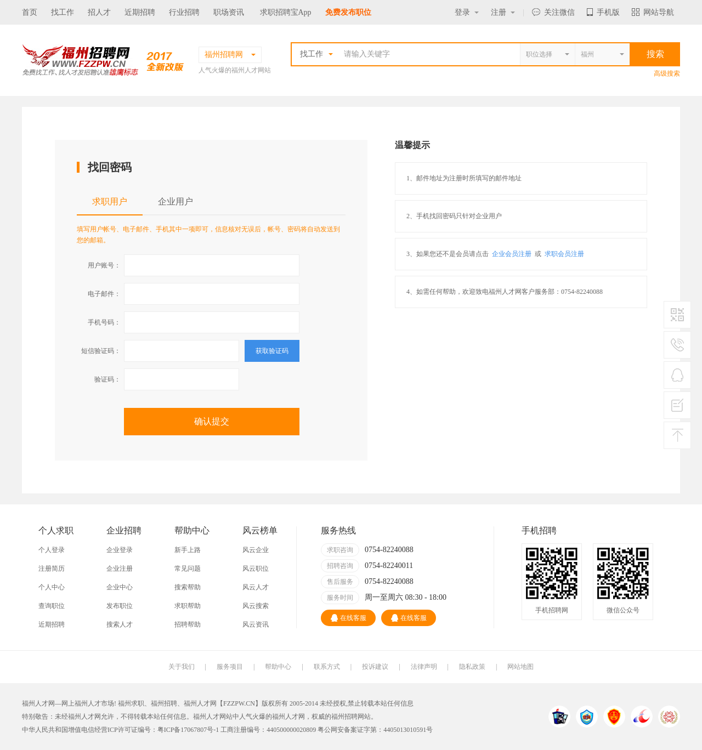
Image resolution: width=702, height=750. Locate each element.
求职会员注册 (564, 254)
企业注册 (119, 568)
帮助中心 (278, 667)
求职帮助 (187, 606)
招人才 (99, 12)
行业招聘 (184, 12)
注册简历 (51, 568)
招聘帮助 (187, 624)
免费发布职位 (348, 12)
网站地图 (520, 667)
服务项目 (230, 667)
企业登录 (119, 550)
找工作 (62, 12)
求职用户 (109, 201)
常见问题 (187, 568)
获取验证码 (272, 351)
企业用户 (175, 201)
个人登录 (51, 550)
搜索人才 (119, 624)
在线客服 (348, 618)
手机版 (603, 12)
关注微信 (553, 12)
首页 (29, 12)
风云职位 (255, 568)
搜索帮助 (187, 587)
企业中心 (119, 587)
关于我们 (181, 667)
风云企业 (255, 550)
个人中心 (51, 587)
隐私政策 (472, 667)
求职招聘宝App (286, 12)
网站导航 (653, 12)
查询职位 (51, 606)
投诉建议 (375, 667)
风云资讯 (255, 624)
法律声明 (424, 667)
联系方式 (327, 667)
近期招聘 (139, 12)
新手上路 (187, 550)
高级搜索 (667, 73)
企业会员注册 (511, 254)
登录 (467, 12)
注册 (503, 12)
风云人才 (255, 587)
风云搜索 (255, 606)
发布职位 (119, 606)
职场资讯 (228, 12)
